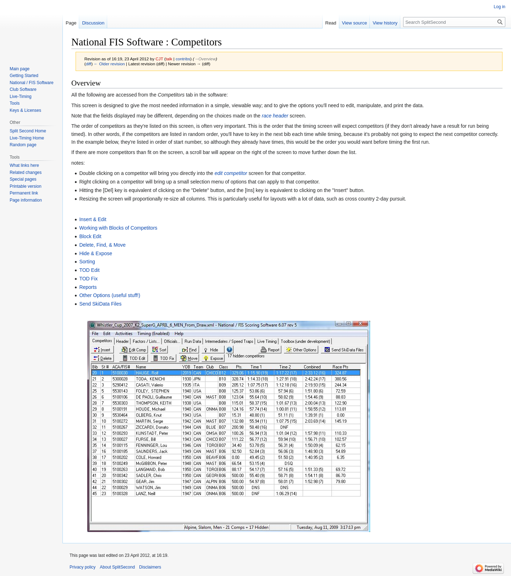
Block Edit (90, 236)
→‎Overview (205, 58)
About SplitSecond (117, 567)
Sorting (87, 261)
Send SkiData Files (100, 304)
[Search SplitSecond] (454, 22)
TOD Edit (89, 270)
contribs (183, 58)
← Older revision (109, 63)
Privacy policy (82, 567)
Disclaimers (150, 567)
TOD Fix (88, 278)
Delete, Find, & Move (102, 245)
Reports (88, 287)
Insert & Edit (92, 219)
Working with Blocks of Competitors (118, 228)
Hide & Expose (95, 253)
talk (169, 58)
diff (88, 63)
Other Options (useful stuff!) (109, 295)
